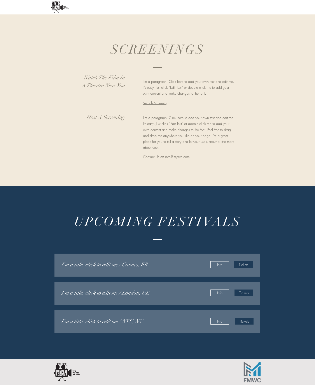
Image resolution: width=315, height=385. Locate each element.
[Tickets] (243, 264)
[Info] (219, 264)
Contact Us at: (154, 156)
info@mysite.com (177, 156)
